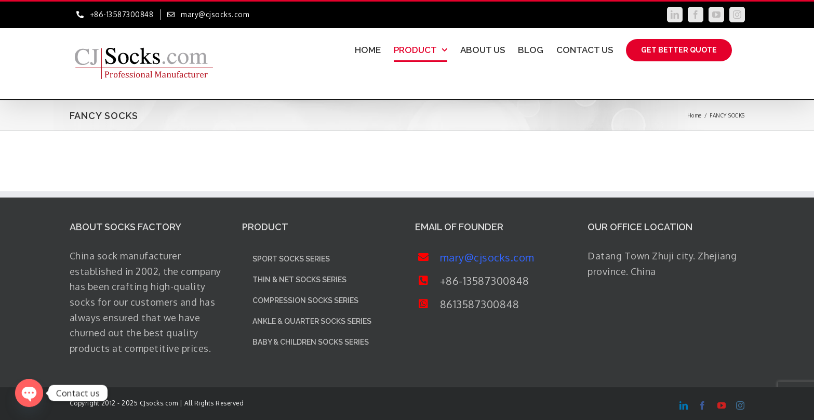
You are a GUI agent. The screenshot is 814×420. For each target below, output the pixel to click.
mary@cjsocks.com (487, 257)
